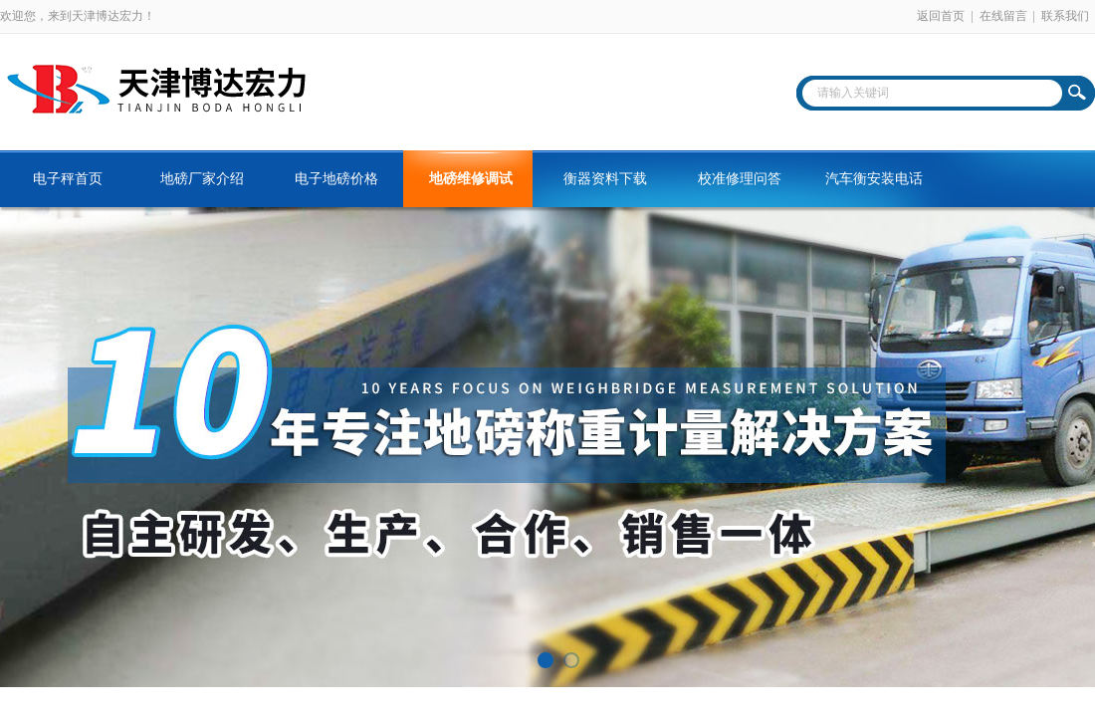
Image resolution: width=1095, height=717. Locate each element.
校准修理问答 (739, 178)
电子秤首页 (68, 178)
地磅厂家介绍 (202, 178)
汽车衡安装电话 (874, 178)
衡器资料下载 (605, 178)
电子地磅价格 (336, 178)
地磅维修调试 (471, 178)
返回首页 (941, 16)
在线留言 (1003, 16)
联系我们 (1065, 16)
